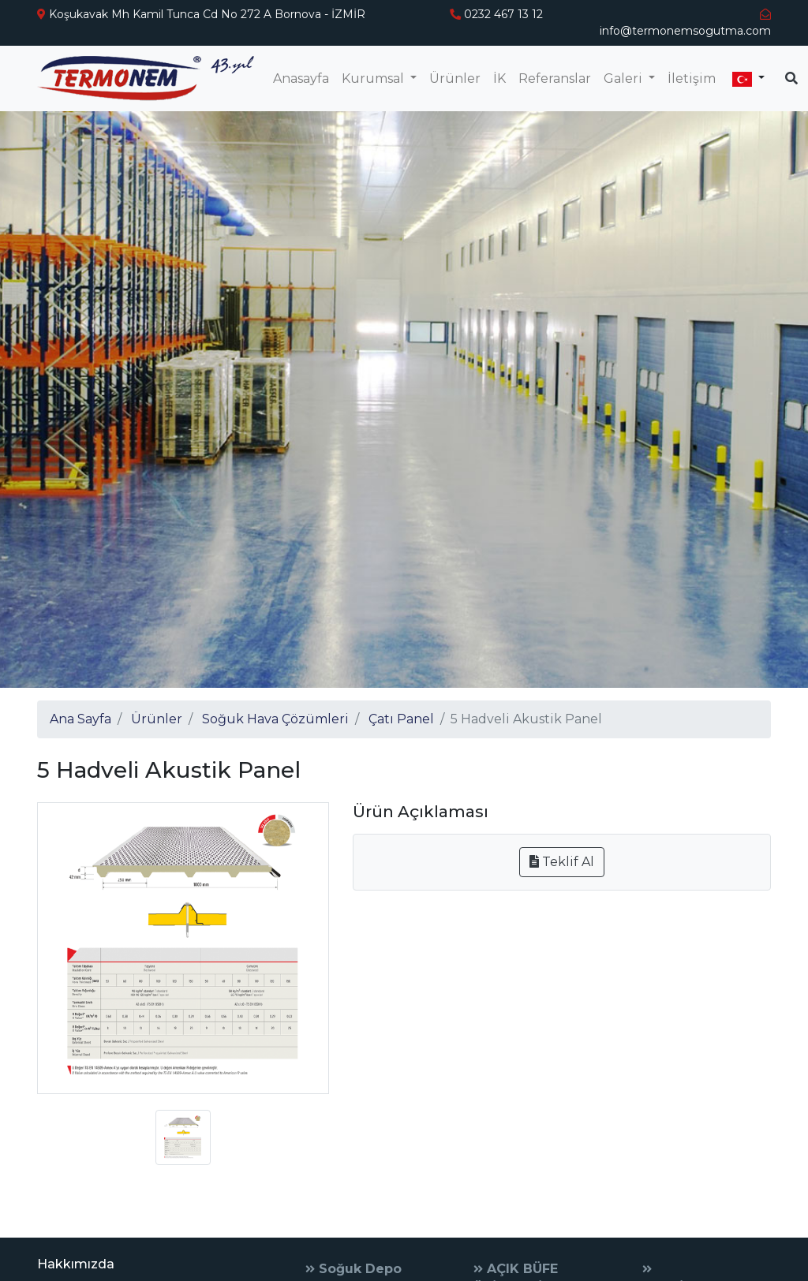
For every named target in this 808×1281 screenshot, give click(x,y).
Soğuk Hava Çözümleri (275, 718)
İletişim (692, 78)
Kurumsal (374, 78)
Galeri (624, 78)
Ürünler (455, 78)
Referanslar (554, 78)
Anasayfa (301, 78)
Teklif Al (561, 861)
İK (499, 78)
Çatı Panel (401, 718)
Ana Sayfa (80, 718)
